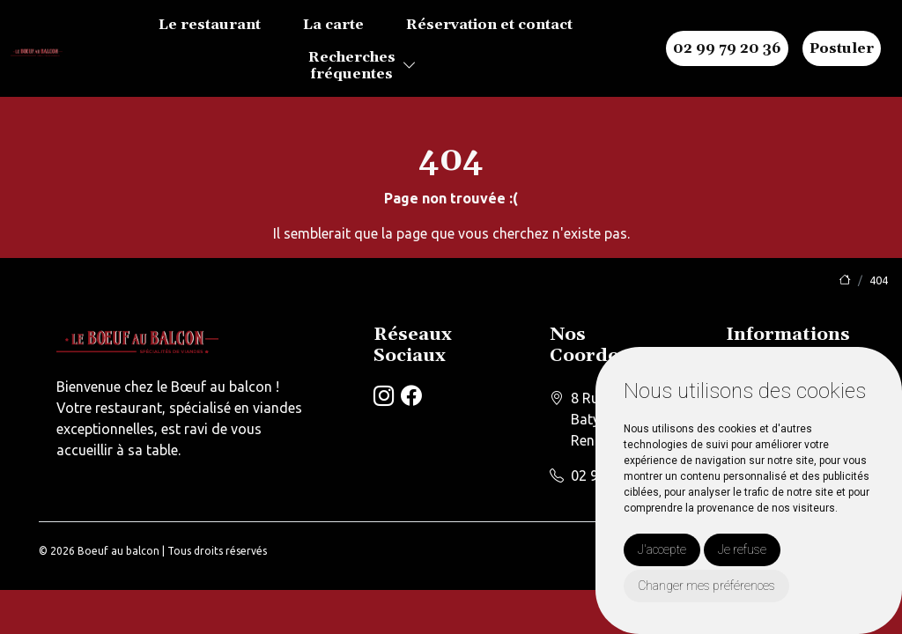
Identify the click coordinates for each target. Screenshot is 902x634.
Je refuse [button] (742, 549)
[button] (410, 66)
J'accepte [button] (662, 549)
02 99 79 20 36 (727, 48)
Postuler (842, 48)
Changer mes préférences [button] (706, 586)
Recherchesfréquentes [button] (352, 65)
